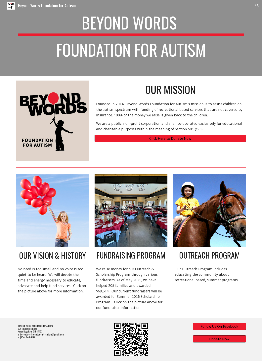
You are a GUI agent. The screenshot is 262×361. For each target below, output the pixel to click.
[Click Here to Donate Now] (170, 138)
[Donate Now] (219, 339)
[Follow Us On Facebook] (219, 326)
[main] (131, 38)
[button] (257, 5)
